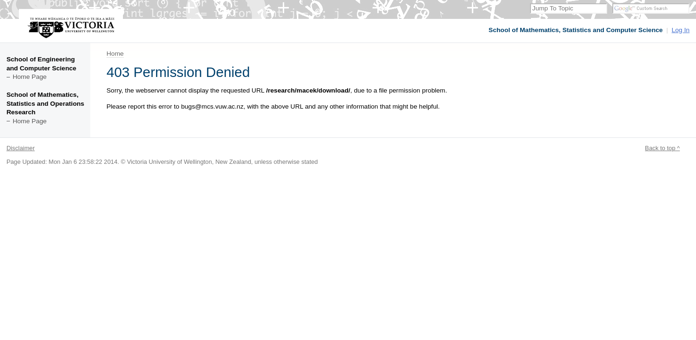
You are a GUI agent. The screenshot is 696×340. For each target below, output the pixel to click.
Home (114, 53)
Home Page (30, 76)
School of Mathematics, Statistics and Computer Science (575, 30)
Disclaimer (21, 148)
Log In (680, 30)
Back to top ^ (662, 148)
